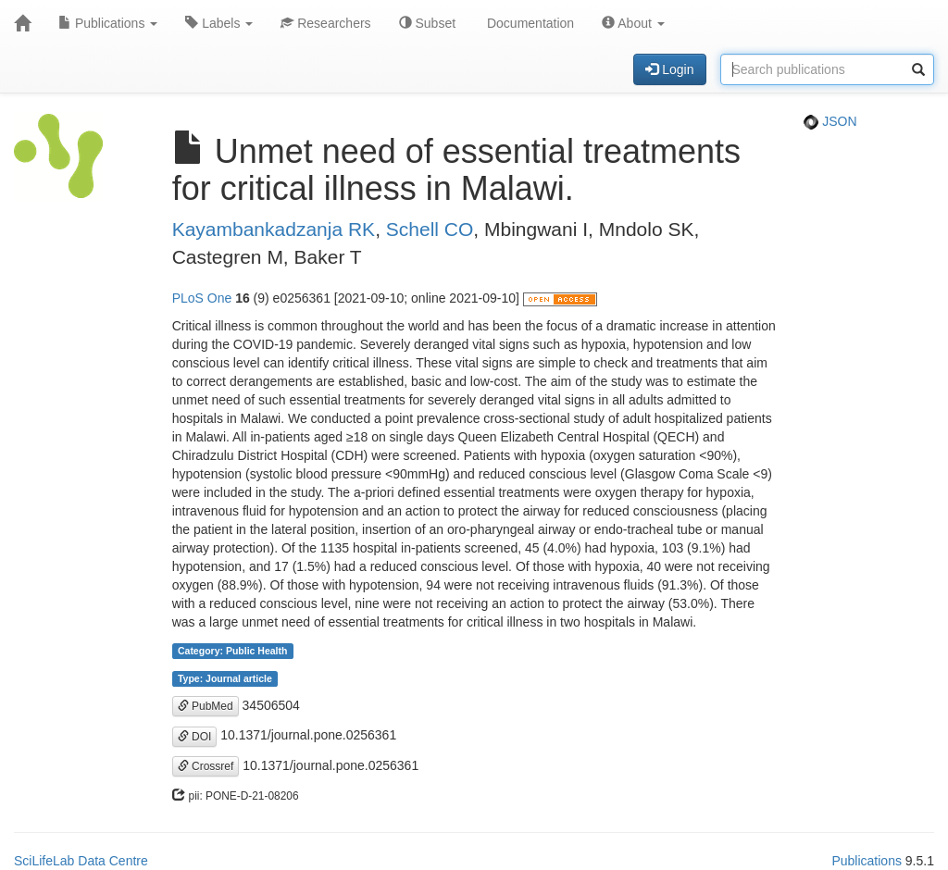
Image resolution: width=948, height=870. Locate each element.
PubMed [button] (205, 706)
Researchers (325, 23)
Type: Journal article (225, 678)
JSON (830, 121)
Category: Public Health (232, 650)
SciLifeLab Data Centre (81, 860)
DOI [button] (195, 736)
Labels (219, 23)
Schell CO (430, 229)
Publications (107, 23)
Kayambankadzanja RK (273, 229)
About (633, 23)
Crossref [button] (206, 766)
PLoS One (202, 298)
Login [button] (669, 69)
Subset (427, 23)
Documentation (528, 23)
